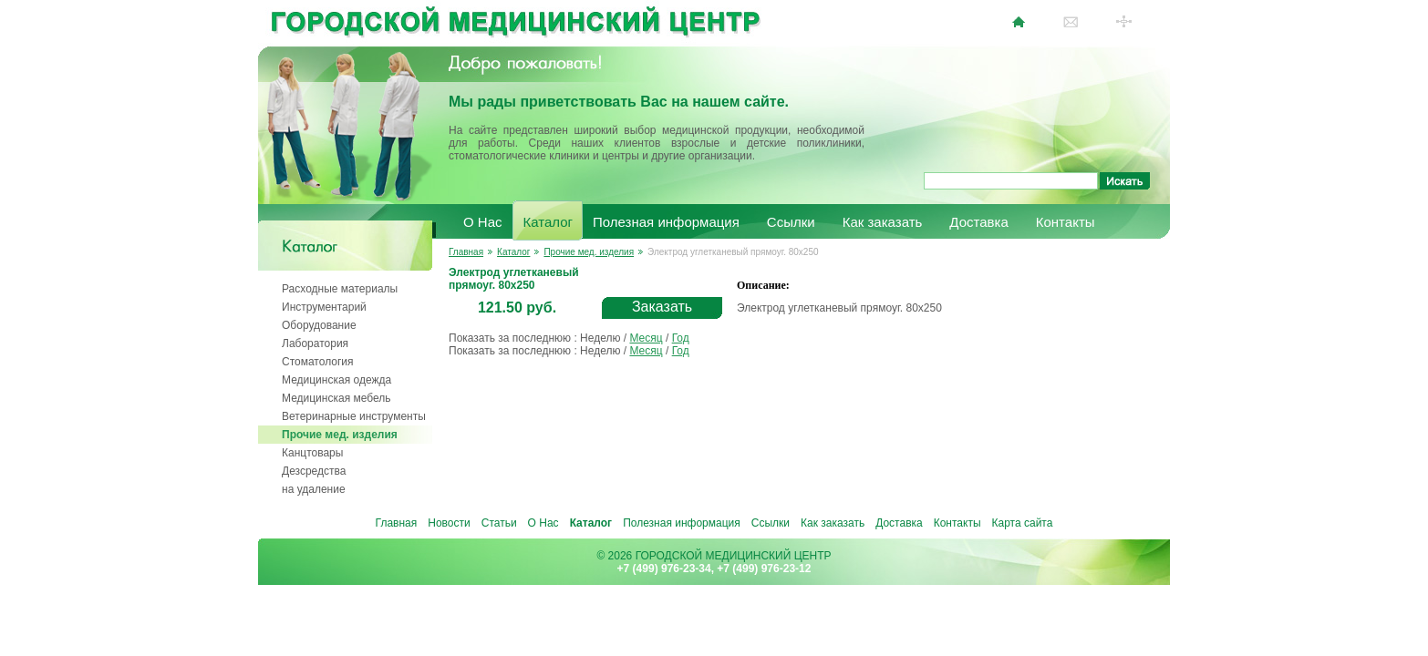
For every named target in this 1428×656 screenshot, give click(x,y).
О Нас (482, 222)
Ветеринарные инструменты (354, 416)
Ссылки (791, 222)
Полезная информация (666, 222)
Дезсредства (314, 471)
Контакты (1065, 222)
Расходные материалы (340, 288)
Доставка (978, 222)
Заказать (662, 306)
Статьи (499, 523)
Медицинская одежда (336, 380)
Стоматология (318, 361)
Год (680, 338)
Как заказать (883, 222)
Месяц (645, 338)
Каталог (548, 222)
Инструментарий (324, 307)
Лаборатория (315, 343)
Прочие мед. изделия (340, 434)
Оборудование (319, 325)
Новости (449, 523)
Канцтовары (312, 452)
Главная (466, 252)
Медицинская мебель (336, 398)
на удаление (314, 489)
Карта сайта (1022, 523)
